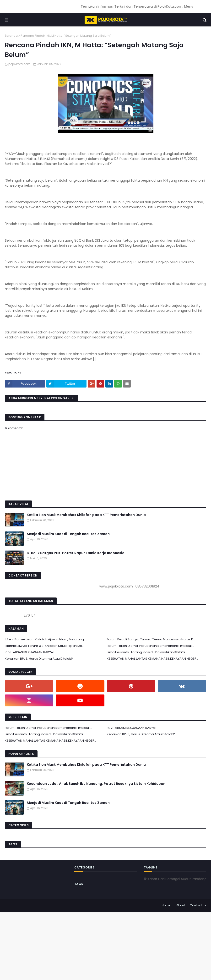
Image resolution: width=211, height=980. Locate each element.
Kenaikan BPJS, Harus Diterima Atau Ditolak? (39, 658)
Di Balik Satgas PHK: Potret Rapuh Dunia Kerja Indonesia (75, 553)
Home (166, 905)
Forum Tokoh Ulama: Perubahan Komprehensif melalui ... (151, 645)
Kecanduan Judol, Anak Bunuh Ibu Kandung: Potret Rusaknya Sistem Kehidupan (96, 783)
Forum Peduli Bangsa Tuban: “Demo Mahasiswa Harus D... (151, 639)
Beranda (11, 36)
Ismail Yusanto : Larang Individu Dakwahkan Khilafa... (147, 652)
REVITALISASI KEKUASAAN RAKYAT (30, 652)
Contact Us (198, 905)
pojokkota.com (19, 64)
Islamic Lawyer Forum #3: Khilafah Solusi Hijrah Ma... (44, 645)
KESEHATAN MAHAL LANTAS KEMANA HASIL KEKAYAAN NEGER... (153, 658)
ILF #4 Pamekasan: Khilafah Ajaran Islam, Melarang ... (46, 639)
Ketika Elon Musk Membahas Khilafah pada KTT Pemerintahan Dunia (86, 514)
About (180, 905)
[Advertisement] (105, 945)
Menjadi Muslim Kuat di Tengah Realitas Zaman (68, 533)
